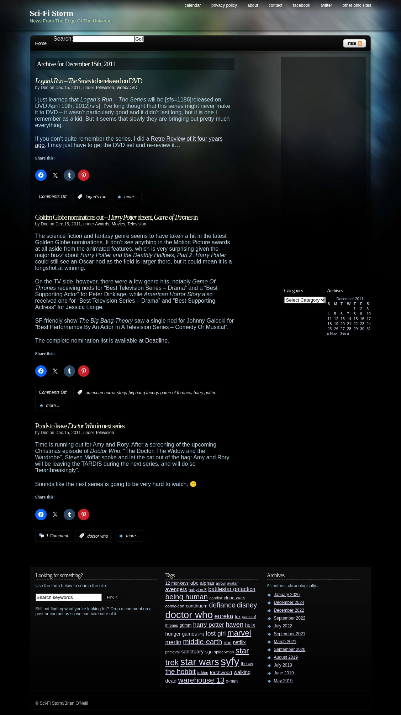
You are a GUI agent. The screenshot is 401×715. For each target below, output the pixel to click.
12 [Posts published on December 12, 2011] (336, 319)
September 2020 (290, 649)
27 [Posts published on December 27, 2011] (343, 329)
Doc (44, 87)
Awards (102, 223)
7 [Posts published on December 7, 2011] (348, 314)
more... (130, 196)
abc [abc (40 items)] (194, 583)
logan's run (96, 196)
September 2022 (290, 618)
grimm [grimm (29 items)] (186, 625)
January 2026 (287, 594)
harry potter (204, 392)
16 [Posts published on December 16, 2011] (362, 319)
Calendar (193, 5)
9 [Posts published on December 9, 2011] (361, 314)
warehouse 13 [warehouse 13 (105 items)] (201, 680)
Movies (118, 223)
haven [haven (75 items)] (234, 624)
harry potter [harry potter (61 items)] (208, 624)
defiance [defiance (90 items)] (222, 605)
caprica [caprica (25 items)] (216, 598)
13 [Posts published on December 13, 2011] (343, 319)
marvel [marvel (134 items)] (239, 632)
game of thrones (175, 392)
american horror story (106, 392)
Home (41, 43)
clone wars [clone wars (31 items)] (235, 597)
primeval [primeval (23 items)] (172, 652)
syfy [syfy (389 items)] (230, 661)
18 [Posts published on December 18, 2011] (330, 324)
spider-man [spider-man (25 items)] (224, 652)
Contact (276, 5)
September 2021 (290, 633)
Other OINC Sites (357, 5)
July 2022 (283, 625)
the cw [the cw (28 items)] (247, 663)
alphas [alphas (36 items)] (207, 583)
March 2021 (285, 641)
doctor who (97, 535)
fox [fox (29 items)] (238, 616)
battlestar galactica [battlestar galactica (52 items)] (231, 589)
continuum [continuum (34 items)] (196, 606)
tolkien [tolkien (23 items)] (202, 672)
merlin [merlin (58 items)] (173, 642)
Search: (63, 39)
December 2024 (289, 602)
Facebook (301, 5)
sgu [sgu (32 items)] (209, 651)
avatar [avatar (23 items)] (232, 583)
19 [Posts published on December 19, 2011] (336, 324)
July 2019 (283, 665)
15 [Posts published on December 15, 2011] (356, 319)
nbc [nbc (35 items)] (228, 642)
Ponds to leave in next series (80, 426)
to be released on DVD (88, 81)
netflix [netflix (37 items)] (239, 642)
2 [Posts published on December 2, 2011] (361, 309)
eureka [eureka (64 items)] (224, 616)
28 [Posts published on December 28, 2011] (349, 329)
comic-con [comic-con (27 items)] (174, 606)
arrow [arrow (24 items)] (221, 583)
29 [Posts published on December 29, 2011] (356, 329)
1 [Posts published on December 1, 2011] (355, 309)
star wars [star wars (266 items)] (199, 662)
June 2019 (284, 672)
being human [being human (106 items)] (186, 597)
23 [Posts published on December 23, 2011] (362, 324)
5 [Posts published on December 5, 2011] (335, 314)
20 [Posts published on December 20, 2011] (343, 324)
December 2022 (289, 610)
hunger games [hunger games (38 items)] (181, 634)
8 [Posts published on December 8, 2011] (355, 314)
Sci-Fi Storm (52, 13)
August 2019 (286, 657)
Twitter (326, 5)
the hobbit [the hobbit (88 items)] (180, 671)
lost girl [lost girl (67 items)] (216, 633)
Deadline (156, 341)
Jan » (344, 334)
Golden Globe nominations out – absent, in (116, 217)
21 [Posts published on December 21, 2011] (349, 324)
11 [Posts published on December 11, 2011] (330, 319)
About (253, 5)
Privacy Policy (224, 5)
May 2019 (283, 680)
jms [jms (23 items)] (202, 634)
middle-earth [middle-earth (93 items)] (202, 642)
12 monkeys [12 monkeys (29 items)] (177, 583)
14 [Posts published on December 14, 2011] (349, 319)
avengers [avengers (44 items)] (176, 589)
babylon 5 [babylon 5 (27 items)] (198, 589)
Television (104, 87)
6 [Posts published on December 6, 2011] (342, 314)
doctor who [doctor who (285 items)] (189, 614)
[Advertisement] (327, 166)
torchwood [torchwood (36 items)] (221, 672)
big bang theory (143, 392)
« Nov (332, 334)
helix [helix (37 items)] (250, 625)
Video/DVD (126, 87)
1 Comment (57, 535)
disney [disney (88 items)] (247, 605)
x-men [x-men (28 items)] (232, 681)
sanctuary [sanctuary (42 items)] (192, 651)
